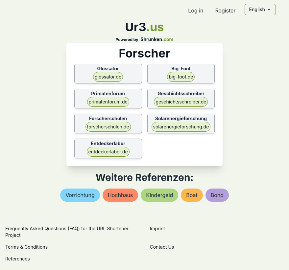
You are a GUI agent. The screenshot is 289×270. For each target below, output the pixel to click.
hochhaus (120, 195)
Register (225, 10)
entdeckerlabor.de (108, 151)
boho (217, 195)
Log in (195, 10)
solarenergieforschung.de (181, 126)
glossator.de (108, 76)
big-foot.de (181, 76)
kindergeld (159, 195)
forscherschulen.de (108, 126)
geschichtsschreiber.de (181, 101)
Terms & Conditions (26, 247)
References (17, 258)
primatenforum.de (108, 101)
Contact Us (162, 247)
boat (191, 195)
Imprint (157, 228)
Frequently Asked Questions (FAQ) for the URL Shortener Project (67, 232)
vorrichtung (80, 195)
